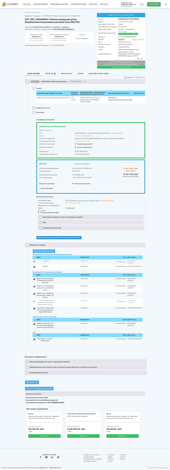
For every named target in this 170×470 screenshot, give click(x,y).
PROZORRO (27, 4)
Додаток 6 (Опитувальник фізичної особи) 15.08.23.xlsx (45, 288)
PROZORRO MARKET (40, 4)
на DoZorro (65, 27)
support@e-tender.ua (128, 4)
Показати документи (83, 144)
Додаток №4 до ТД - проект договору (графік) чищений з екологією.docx (45, 325)
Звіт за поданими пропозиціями (39, 389)
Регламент (123, 455)
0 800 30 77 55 (126, 3)
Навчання (93, 4)
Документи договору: (47, 183)
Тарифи (122, 459)
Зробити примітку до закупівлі (121, 67)
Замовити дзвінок (126, 6)
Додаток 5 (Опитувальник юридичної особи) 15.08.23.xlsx (45, 280)
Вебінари (122, 457)
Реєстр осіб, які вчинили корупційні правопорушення (121, 64)
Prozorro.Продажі (78, 4)
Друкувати (32, 382)
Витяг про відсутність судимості (121, 62)
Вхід (142, 4)
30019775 (121, 39)
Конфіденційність (43, 467)
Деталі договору (46, 188)
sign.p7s (46, 261)
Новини (110, 457)
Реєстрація (153, 4)
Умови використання (55, 467)
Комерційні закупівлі (59, 4)
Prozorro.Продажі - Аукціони (92, 459)
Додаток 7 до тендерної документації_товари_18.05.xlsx (45, 295)
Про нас (110, 461)
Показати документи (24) (48, 212)
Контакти (104, 4)
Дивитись (44, 436)
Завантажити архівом (43, 251)
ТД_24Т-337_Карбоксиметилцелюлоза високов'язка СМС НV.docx (45, 302)
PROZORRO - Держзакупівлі (91, 455)
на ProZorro (57, 27)
